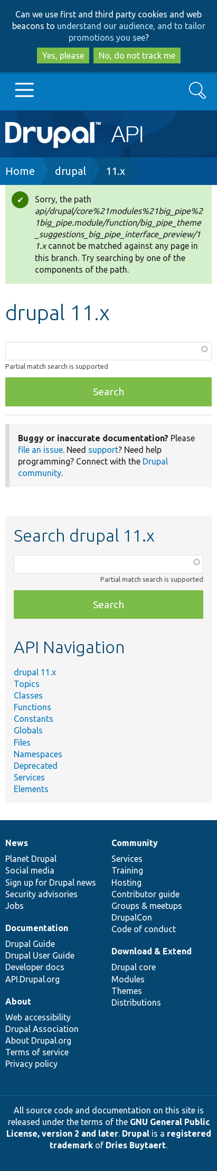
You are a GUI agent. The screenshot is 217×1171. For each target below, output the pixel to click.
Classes (28, 695)
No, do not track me (137, 55)
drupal (70, 171)
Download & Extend (151, 951)
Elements (31, 789)
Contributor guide (145, 894)
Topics (27, 684)
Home (20, 171)
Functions (32, 707)
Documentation (36, 928)
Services (29, 777)
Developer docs (34, 967)
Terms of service (37, 1052)
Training (127, 870)
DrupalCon (131, 917)
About (18, 1001)
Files (22, 742)
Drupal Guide (30, 944)
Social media (29, 870)
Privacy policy (31, 1063)
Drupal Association (42, 1029)
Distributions (136, 1002)
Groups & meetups (146, 905)
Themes (126, 991)
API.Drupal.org (32, 979)
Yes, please (63, 55)
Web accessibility (38, 1017)
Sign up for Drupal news (50, 882)
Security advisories (41, 894)
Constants (33, 718)
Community (134, 843)
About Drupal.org (38, 1040)
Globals (28, 730)
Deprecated (36, 765)
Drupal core (133, 967)
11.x (115, 171)
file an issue (40, 449)
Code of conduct (143, 929)
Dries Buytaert (136, 1145)
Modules (128, 979)
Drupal (135, 1133)
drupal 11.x (35, 672)
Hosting (126, 882)
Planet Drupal (30, 858)
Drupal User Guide (39, 955)
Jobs (14, 905)
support (103, 449)
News (16, 843)
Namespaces (38, 754)
